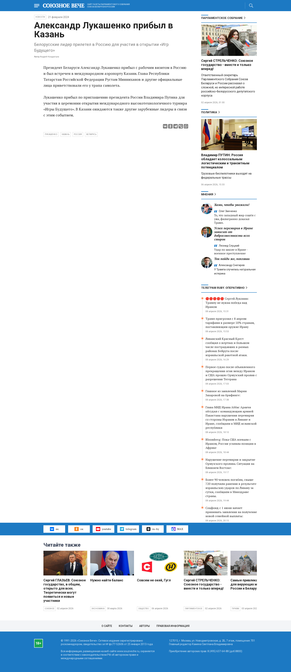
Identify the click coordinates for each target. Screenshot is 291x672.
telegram (128, 529)
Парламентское (193, 609)
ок (78, 529)
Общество (143, 609)
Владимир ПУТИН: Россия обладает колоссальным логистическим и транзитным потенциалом (225, 161)
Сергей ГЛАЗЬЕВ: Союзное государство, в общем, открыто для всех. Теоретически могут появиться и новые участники (64, 590)
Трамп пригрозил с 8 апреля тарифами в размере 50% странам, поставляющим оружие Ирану (230, 323)
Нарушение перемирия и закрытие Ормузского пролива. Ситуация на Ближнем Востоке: (230, 464)
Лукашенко (51, 134)
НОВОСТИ (40, 17)
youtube (103, 529)
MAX (177, 529)
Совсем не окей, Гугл (154, 580)
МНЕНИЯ (207, 194)
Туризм (235, 609)
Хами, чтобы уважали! (231, 205)
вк (54, 529)
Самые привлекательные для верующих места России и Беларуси (251, 584)
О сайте (107, 625)
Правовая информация (172, 625)
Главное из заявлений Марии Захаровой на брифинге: (226, 393)
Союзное (49, 609)
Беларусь (91, 134)
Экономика (97, 609)
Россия (78, 134)
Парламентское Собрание (222, 18)
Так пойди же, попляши (232, 259)
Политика (209, 112)
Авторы (144, 625)
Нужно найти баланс (106, 580)
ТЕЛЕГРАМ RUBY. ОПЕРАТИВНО (223, 287)
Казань (65, 134)
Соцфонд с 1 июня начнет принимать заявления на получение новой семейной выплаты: (231, 512)
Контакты (126, 625)
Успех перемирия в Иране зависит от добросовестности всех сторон (233, 233)
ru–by (152, 529)
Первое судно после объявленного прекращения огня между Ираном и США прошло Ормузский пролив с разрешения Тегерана (231, 373)
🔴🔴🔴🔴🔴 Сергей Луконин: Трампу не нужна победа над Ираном (227, 303)
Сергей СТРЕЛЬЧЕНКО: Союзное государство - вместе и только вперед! (227, 65)
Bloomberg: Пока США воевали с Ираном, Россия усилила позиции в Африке (230, 443)
